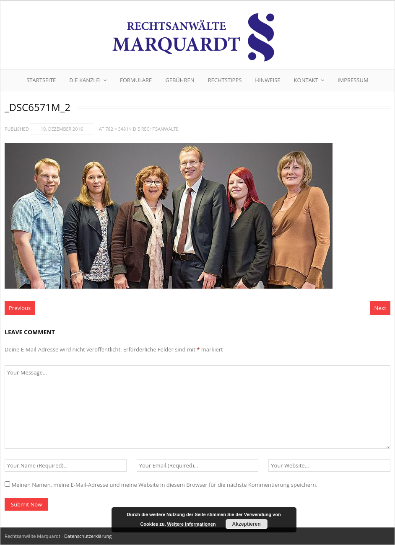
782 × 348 (115, 129)
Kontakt (306, 80)
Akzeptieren (246, 524)
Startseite (41, 80)
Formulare (136, 80)
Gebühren (179, 80)
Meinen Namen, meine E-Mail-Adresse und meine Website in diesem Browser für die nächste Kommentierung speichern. (164, 484)
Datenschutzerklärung (88, 536)
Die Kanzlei (85, 80)
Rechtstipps (225, 80)
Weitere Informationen (191, 524)
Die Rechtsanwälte (156, 129)
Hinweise (267, 80)
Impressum (353, 80)
